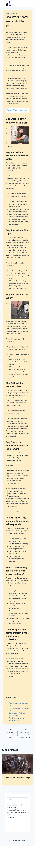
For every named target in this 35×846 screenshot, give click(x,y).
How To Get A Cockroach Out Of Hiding (10, 733)
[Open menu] (28, 3)
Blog (7, 13)
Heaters (12, 13)
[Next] (29, 770)
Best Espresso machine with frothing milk (24, 733)
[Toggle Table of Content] (25, 110)
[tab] (13, 787)
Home (17, 13)
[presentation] (17, 764)
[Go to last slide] (5, 770)
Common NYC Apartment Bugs (17, 778)
